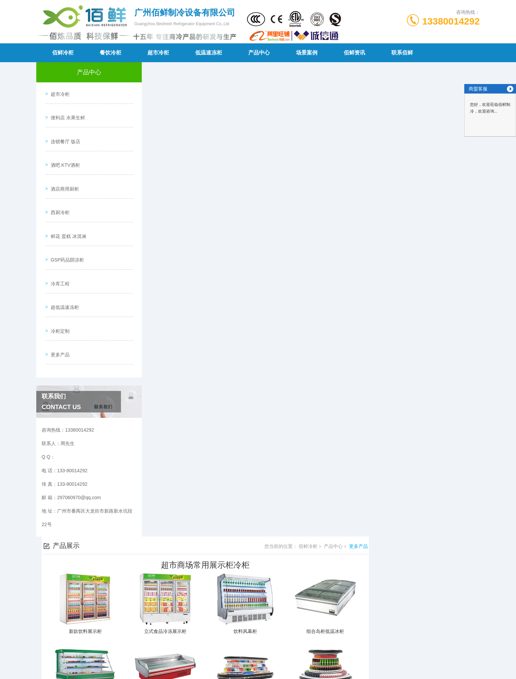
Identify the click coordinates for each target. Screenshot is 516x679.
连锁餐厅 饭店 (63, 130)
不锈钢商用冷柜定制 (199, 610)
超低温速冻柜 (62, 264)
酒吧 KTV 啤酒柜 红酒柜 (203, 598)
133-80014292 (212, 631)
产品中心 (259, 52)
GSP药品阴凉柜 (65, 226)
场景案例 (306, 52)
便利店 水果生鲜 (65, 111)
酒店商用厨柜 (62, 168)
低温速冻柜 (208, 52)
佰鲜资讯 (354, 52)
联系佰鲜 (402, 52)
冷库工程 (57, 245)
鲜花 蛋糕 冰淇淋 (66, 206)
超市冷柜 (158, 52)
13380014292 (451, 21)
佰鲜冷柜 (63, 52)
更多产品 (57, 302)
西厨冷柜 (57, 187)
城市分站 (74, 671)
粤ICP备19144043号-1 (305, 642)
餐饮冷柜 (110, 52)
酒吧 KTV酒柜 (63, 149)
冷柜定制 (57, 283)
